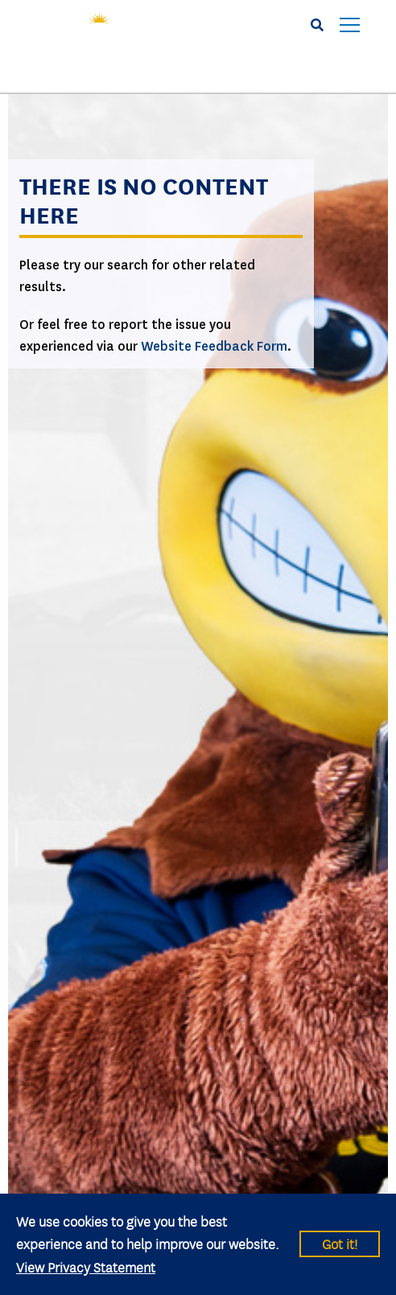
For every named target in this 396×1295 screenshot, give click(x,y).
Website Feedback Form (214, 346)
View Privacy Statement (85, 1266)
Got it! (339, 1243)
